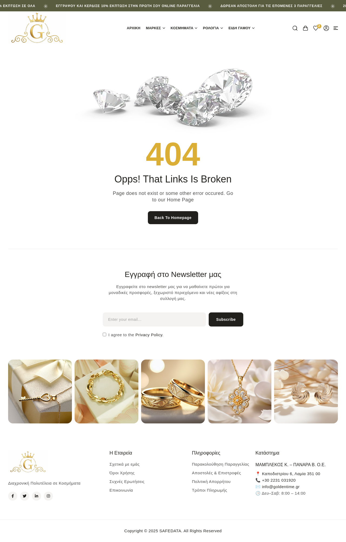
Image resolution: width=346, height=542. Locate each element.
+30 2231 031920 (279, 480)
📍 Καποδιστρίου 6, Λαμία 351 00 (287, 473)
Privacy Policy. (149, 334)
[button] (336, 28)
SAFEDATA (170, 530)
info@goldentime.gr (281, 486)
